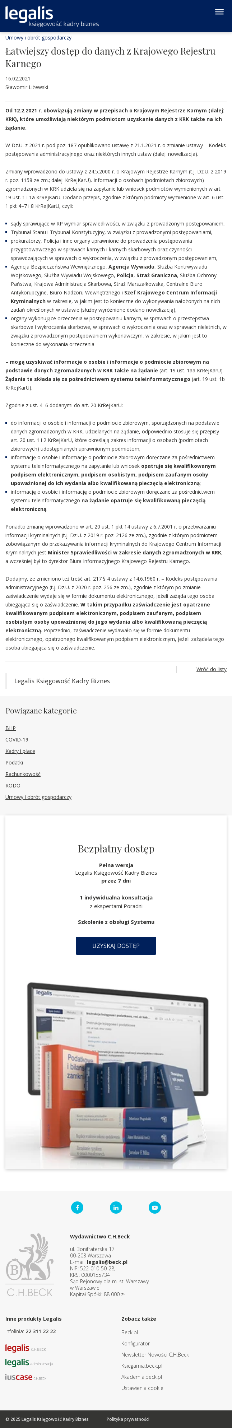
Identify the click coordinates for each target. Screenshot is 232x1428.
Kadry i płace (20, 751)
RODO (12, 785)
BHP (10, 728)
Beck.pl (129, 1332)
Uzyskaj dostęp (116, 946)
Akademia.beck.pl (141, 1376)
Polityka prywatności (128, 1419)
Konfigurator (135, 1343)
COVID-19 (16, 739)
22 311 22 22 (40, 1331)
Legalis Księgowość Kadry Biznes (62, 680)
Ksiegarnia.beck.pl (141, 1365)
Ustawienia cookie (142, 1388)
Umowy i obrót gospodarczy (38, 37)
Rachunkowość (23, 774)
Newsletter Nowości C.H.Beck (155, 1354)
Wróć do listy (211, 669)
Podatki (14, 762)
